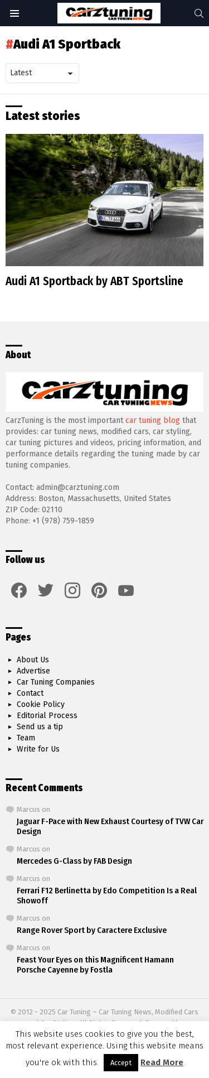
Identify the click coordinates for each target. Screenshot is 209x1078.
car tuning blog (152, 420)
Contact (30, 693)
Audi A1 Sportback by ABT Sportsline (94, 281)
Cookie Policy (41, 704)
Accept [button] (121, 1062)
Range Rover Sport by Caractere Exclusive (92, 930)
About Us (33, 660)
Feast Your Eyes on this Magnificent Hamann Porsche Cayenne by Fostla (95, 965)
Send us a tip (40, 727)
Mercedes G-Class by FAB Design (74, 861)
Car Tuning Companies (56, 682)
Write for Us (38, 749)
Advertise (33, 671)
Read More (161, 1062)
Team (26, 738)
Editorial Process (47, 715)
